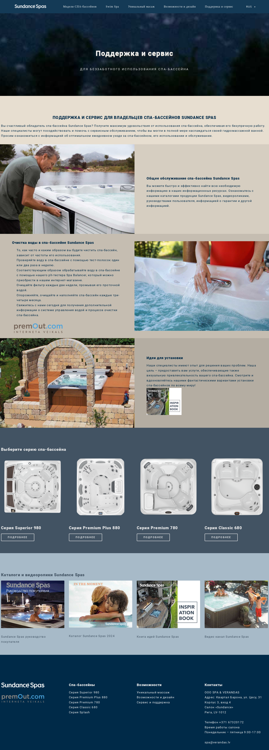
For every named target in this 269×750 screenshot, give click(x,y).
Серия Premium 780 (84, 702)
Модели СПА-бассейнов (80, 6)
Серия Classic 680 (83, 707)
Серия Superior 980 (84, 692)
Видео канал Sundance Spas (227, 636)
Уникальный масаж (141, 6)
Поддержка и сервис (219, 6)
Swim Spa (112, 6)
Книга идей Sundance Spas (158, 636)
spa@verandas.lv (218, 742)
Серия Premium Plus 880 (88, 697)
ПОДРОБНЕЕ (17, 537)
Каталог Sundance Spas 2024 (92, 636)
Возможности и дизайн (180, 6)
